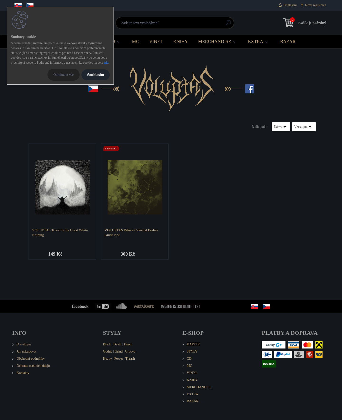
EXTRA (255, 41)
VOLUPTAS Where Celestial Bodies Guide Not (131, 232)
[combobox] (281, 126)
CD (112, 41)
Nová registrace (315, 5)
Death (117, 344)
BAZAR (287, 41)
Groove (130, 351)
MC (135, 41)
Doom (128, 344)
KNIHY (180, 41)
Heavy (107, 358)
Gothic (107, 351)
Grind (119, 351)
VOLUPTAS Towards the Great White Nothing (60, 232)
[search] (228, 24)
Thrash (130, 358)
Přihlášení (290, 5)
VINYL (156, 41)
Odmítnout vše (63, 74)
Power (118, 358)
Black (107, 344)
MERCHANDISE (214, 41)
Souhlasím (95, 75)
